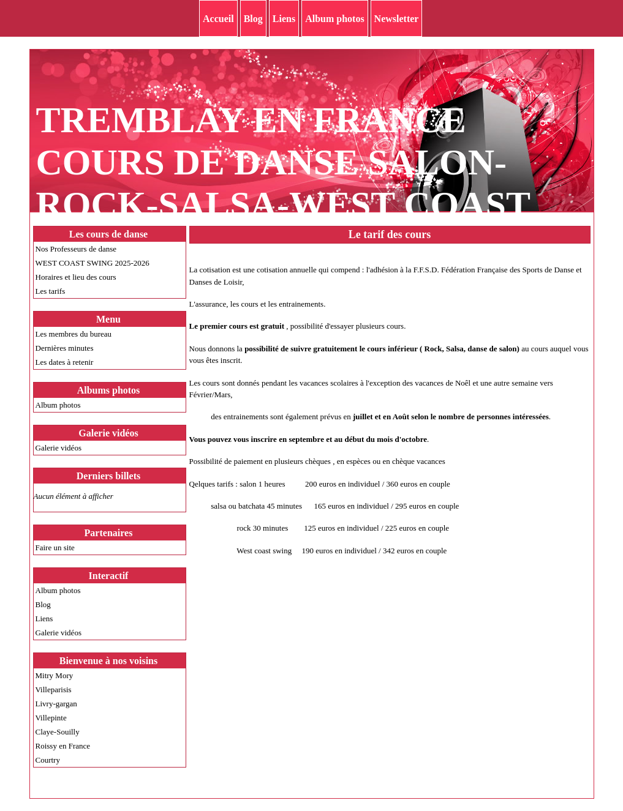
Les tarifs (51, 291)
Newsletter (396, 18)
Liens (284, 18)
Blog (253, 18)
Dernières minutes (65, 348)
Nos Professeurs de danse (76, 248)
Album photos (334, 18)
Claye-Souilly (58, 731)
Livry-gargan (56, 703)
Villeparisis (54, 689)
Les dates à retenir (65, 362)
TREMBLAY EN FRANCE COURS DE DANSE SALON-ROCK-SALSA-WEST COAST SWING (283, 183)
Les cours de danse (108, 234)
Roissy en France (63, 745)
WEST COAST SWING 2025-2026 (92, 262)
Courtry (48, 759)
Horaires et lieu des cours (76, 277)
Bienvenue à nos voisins (108, 661)
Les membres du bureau (74, 333)
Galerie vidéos (58, 447)
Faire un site (55, 547)
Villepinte (51, 717)
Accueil (218, 18)
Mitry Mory (55, 675)
